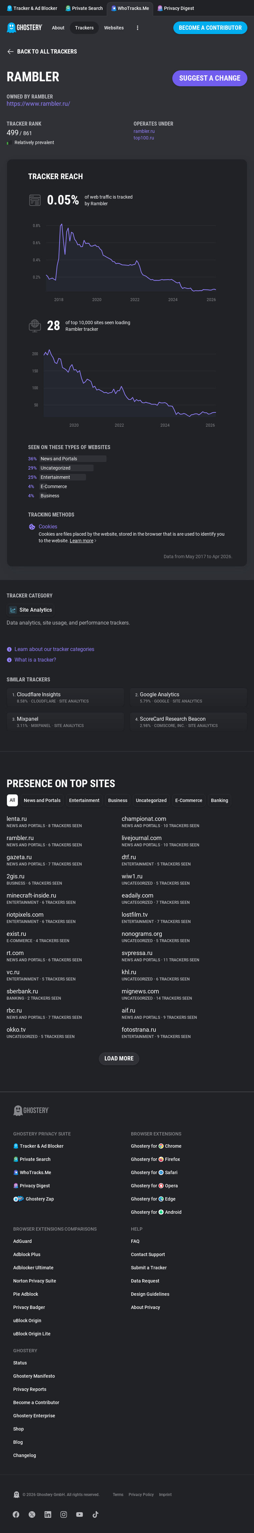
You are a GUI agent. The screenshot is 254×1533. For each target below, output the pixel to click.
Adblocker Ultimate (33, 1267)
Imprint (165, 1494)
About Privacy (145, 1307)
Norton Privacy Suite (34, 1281)
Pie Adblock (25, 1294)
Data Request (145, 1281)
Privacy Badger (29, 1307)
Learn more (83, 540)
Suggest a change (209, 78)
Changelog (24, 1455)
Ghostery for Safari (154, 1172)
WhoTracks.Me (130, 8)
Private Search (84, 8)
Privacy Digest (175, 8)
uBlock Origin (27, 1320)
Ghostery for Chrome (156, 1146)
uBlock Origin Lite (32, 1333)
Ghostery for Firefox (155, 1159)
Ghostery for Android (156, 1212)
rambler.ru (144, 131)
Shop (18, 1429)
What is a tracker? (31, 660)
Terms (118, 1494)
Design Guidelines (150, 1294)
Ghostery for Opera (154, 1185)
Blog (18, 1442)
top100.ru (144, 137)
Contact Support (148, 1254)
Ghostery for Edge (153, 1199)
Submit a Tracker (149, 1267)
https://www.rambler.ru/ (38, 103)
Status (20, 1362)
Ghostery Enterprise (34, 1415)
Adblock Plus (26, 1254)
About (58, 27)
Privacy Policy (141, 1494)
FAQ (135, 1241)
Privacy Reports (29, 1389)
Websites (114, 27)
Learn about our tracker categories (50, 649)
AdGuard (22, 1241)
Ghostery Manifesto (34, 1376)
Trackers (84, 27)
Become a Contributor (210, 27)
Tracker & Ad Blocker (32, 8)
